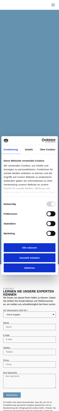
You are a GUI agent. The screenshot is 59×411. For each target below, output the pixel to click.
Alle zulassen (29, 247)
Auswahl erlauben (29, 257)
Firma (6, 360)
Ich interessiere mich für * (15, 310)
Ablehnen (29, 267)
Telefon (6, 348)
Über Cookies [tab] (47, 149)
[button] (53, 5)
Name (6, 323)
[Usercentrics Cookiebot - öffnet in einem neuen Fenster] (42, 141)
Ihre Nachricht (10, 373)
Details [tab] (29, 149)
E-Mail (6, 335)
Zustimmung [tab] (11, 149)
